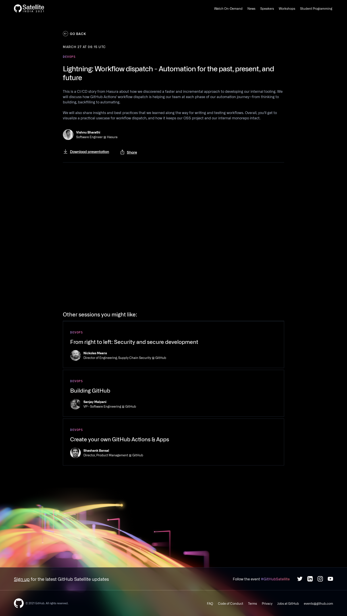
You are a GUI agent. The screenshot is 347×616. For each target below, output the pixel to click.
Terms (252, 603)
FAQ (210, 603)
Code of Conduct (230, 603)
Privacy (267, 603)
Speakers (267, 8)
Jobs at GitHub (288, 603)
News (251, 8)
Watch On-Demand (228, 8)
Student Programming (316, 8)
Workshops (287, 8)
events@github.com (318, 603)
